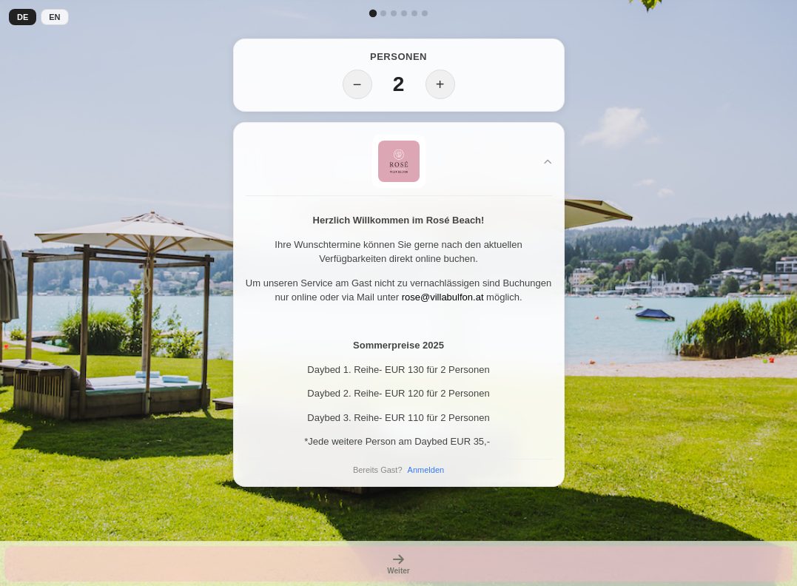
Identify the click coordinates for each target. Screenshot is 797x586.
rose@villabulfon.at (443, 297)
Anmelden (426, 469)
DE (22, 17)
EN (54, 17)
